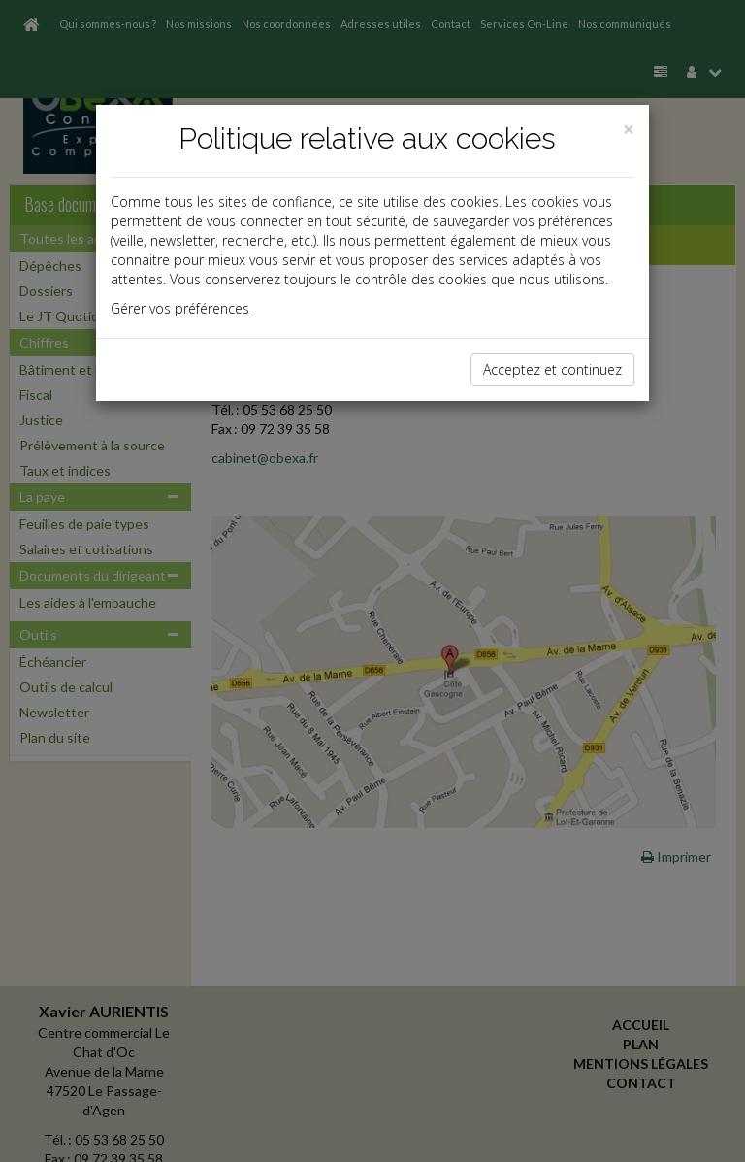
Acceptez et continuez (552, 369)
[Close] (628, 129)
